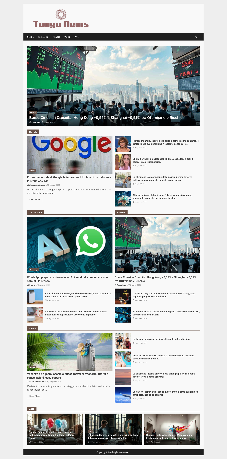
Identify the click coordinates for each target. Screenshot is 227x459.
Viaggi (67, 37)
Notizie (30, 37)
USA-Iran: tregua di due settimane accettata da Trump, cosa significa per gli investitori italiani (123, 296)
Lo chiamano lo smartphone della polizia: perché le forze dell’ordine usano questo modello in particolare (123, 180)
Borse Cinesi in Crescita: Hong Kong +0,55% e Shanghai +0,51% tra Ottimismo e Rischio (113, 86)
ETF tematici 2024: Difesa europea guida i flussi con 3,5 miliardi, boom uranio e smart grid (123, 315)
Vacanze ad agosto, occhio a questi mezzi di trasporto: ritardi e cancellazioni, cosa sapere (69, 352)
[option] (113, 86)
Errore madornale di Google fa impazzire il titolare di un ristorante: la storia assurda (69, 155)
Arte (77, 37)
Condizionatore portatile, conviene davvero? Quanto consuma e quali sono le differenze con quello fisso (35, 296)
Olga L (32, 285)
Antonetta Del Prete (37, 381)
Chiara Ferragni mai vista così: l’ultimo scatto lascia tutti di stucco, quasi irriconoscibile (123, 162)
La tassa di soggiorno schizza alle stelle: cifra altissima (123, 341)
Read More (34, 199)
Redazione (35, 122)
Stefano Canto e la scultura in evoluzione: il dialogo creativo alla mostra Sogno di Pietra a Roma (52, 435)
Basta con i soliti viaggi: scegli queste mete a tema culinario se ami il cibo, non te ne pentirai (123, 395)
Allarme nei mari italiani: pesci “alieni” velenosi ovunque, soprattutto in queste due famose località (123, 198)
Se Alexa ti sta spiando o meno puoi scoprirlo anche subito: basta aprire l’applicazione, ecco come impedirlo (35, 315)
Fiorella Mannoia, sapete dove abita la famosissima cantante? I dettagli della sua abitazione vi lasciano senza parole (123, 144)
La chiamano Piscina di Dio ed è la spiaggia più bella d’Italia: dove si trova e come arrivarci (123, 377)
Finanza (56, 37)
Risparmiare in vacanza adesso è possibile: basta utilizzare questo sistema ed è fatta (123, 359)
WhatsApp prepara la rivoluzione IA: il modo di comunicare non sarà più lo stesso (69, 245)
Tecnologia (43, 37)
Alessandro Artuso (37, 185)
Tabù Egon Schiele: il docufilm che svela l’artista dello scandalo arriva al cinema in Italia (113, 436)
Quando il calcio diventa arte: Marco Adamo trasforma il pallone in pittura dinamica (169, 436)
